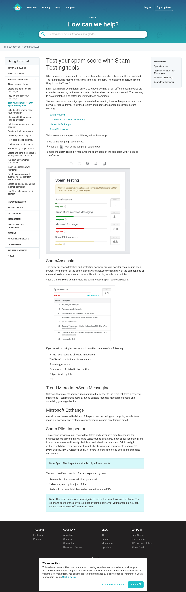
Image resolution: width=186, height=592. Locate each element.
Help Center (137, 535)
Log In (147, 7)
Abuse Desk (137, 547)
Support (70, 7)
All (103, 535)
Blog (58, 7)
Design (105, 539)
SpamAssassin (57, 114)
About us (68, 535)
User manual (138, 539)
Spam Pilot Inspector (60, 129)
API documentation (141, 543)
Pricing (46, 7)
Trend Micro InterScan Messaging (67, 119)
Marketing (107, 543)
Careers (67, 539)
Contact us (69, 543)
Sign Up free (164, 7)
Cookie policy (69, 577)
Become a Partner (73, 547)
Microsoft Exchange (60, 124)
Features (32, 7)
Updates (106, 547)
